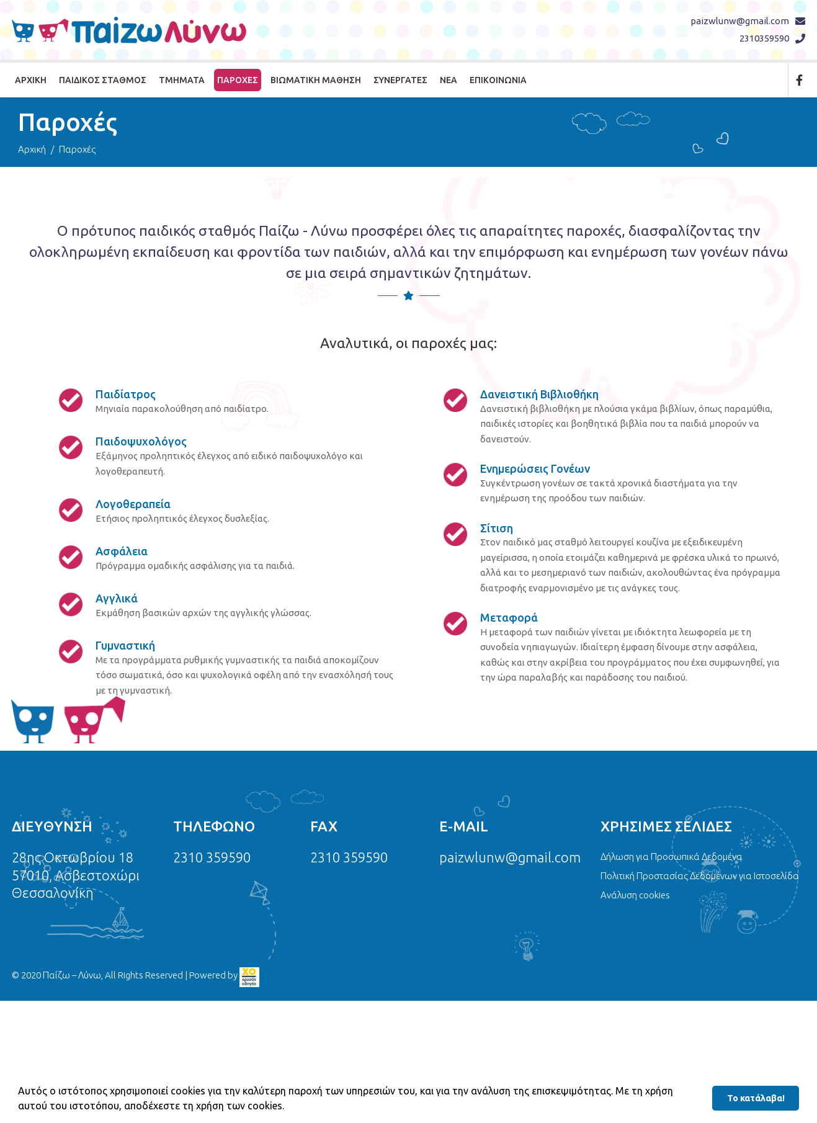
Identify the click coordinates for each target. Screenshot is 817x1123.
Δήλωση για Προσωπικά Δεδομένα (671, 856)
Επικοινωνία (498, 80)
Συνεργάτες (400, 80)
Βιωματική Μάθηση (315, 80)
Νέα (448, 80)
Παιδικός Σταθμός (102, 80)
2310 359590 (212, 857)
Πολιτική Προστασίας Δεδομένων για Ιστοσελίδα (699, 875)
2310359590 (764, 38)
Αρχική (31, 80)
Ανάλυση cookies (635, 895)
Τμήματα (182, 80)
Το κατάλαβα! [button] (756, 1098)
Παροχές (237, 80)
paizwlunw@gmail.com (739, 21)
